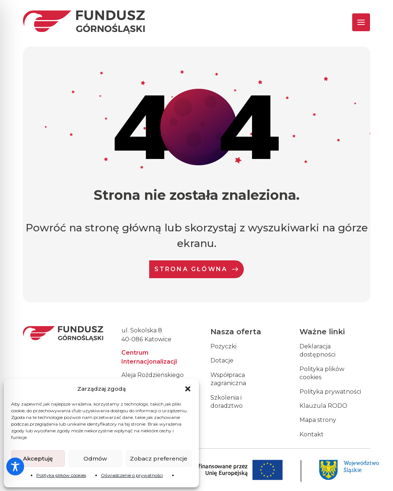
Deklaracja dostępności (317, 350)
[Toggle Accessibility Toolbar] (15, 466)
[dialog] (379, 476)
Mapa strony (317, 419)
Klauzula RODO (323, 405)
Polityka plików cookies (61, 475)
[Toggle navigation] (354, 22)
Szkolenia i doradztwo (226, 401)
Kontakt (311, 434)
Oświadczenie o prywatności (132, 475)
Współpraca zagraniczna (228, 379)
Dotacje (221, 360)
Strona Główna (196, 269)
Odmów (95, 458)
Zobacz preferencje (158, 458)
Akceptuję (38, 458)
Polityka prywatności (330, 391)
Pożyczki (223, 346)
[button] (187, 389)
